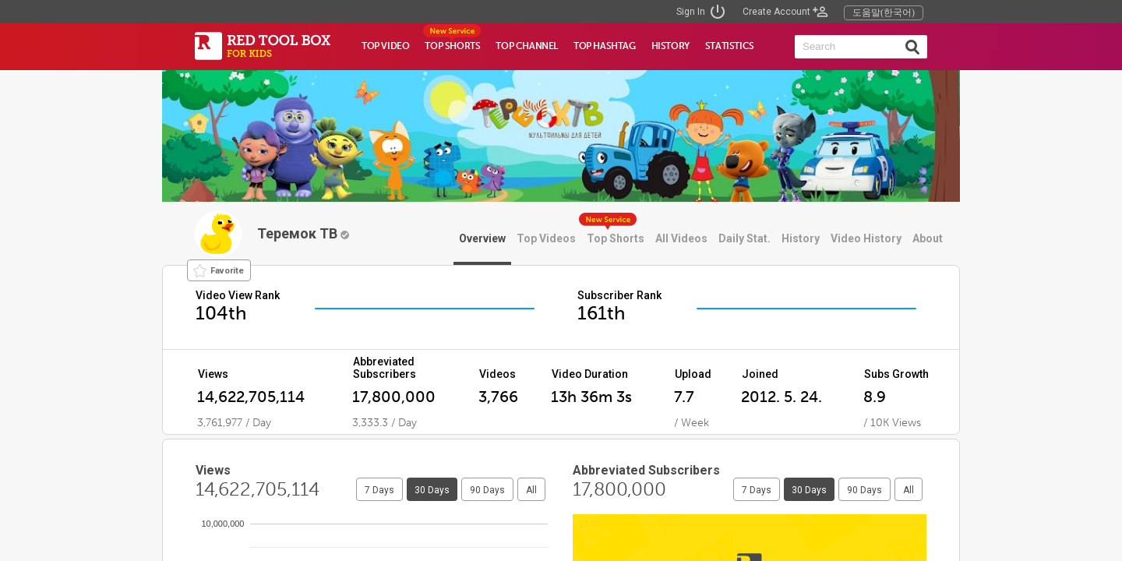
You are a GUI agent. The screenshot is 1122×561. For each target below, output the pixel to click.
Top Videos (546, 238)
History (801, 238)
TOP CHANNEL (527, 46)
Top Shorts (615, 238)
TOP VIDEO (385, 46)
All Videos (681, 238)
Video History (866, 238)
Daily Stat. (744, 238)
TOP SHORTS (452, 46)
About (927, 238)
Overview (482, 238)
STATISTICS (729, 46)
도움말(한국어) (883, 12)
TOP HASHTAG (604, 46)
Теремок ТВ (303, 233)
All (531, 490)
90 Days (487, 490)
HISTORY (670, 46)
